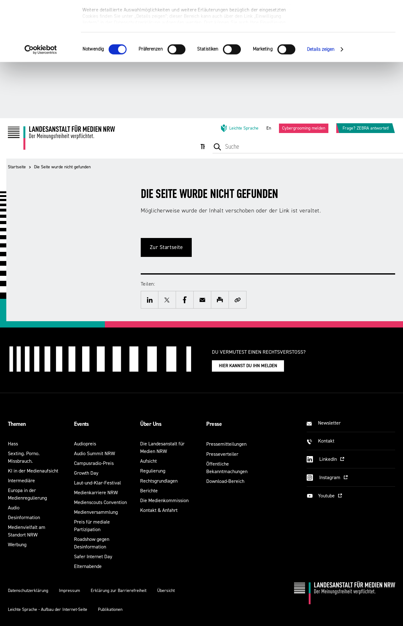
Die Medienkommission (164, 500)
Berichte (149, 490)
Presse (214, 424)
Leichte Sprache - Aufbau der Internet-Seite (47, 609)
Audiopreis (85, 443)
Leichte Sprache (239, 128)
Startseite (17, 167)
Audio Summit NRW (94, 453)
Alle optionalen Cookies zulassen (350, 16)
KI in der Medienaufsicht (33, 470)
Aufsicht (148, 461)
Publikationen (110, 609)
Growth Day (86, 473)
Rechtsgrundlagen (159, 481)
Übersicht (166, 591)
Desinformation (24, 517)
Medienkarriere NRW (96, 492)
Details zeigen (320, 105)
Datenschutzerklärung (28, 591)
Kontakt (326, 441)
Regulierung (152, 470)
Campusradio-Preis (94, 463)
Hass (13, 443)
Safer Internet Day (93, 556)
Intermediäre (21, 480)
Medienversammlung (96, 512)
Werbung (17, 544)
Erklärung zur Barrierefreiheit (118, 591)
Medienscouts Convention (100, 502)
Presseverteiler (222, 454)
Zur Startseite (166, 247)
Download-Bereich (225, 481)
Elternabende (88, 566)
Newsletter (329, 423)
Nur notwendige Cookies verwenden (350, 35)
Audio (14, 507)
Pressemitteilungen (226, 444)
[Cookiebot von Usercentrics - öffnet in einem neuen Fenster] (40, 105)
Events (81, 424)
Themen (17, 424)
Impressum (69, 591)
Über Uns (150, 424)
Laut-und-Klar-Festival (97, 482)
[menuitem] (209, 151)
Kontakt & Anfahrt (159, 510)
